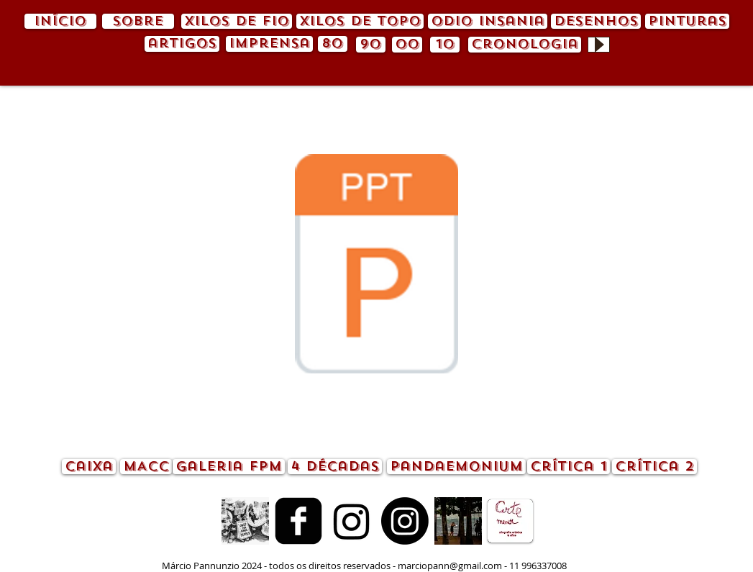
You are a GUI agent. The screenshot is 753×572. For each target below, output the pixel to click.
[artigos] (182, 44)
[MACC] (146, 466)
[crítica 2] (654, 466)
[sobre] (138, 21)
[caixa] (89, 466)
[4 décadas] (335, 466)
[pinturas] (687, 21)
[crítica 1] (568, 466)
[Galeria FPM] (229, 466)
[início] (60, 21)
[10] (445, 45)
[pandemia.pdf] (376, 265)
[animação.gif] (245, 521)
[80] (332, 44)
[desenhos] (596, 21)
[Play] (598, 44)
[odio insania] (487, 21)
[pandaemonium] (456, 466)
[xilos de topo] (360, 21)
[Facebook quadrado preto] (298, 521)
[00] (407, 45)
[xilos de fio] (236, 21)
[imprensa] (269, 44)
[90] (370, 45)
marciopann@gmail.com (450, 565)
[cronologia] (524, 45)
